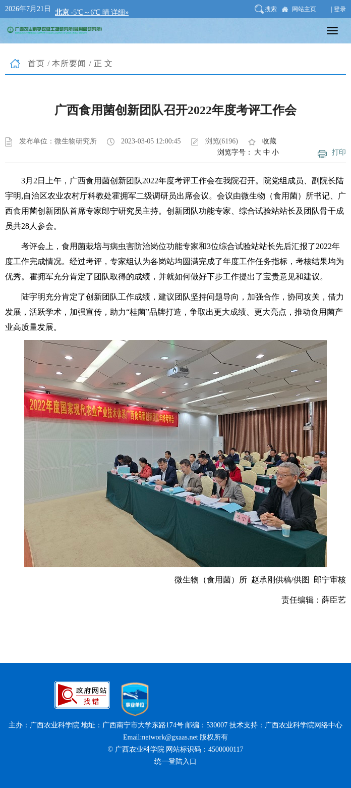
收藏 (269, 141)
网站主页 (304, 9)
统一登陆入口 (175, 761)
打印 (339, 152)
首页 (36, 63)
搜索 (271, 9)
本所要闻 (69, 63)
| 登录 (338, 9)
